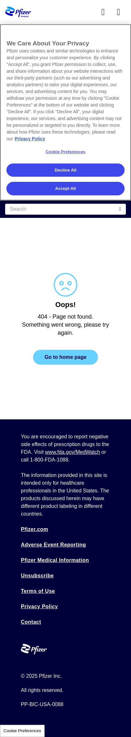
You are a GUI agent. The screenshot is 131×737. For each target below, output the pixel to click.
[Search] (65, 209)
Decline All (65, 170)
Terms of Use (38, 591)
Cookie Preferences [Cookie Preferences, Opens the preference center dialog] (65, 151)
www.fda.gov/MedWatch (72, 452)
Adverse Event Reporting (53, 544)
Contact (31, 622)
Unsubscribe (37, 575)
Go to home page (66, 357)
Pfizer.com (34, 529)
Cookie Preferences (22, 730)
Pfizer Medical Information (55, 560)
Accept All (65, 188)
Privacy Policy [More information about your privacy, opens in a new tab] (30, 138)
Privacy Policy (39, 606)
